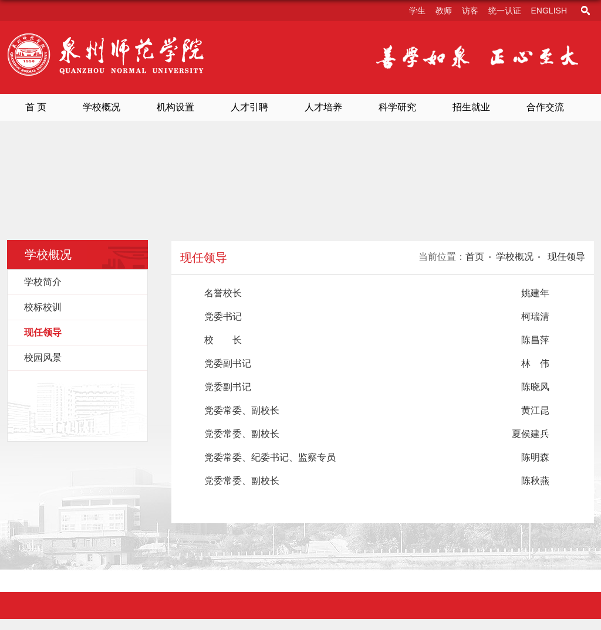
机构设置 (175, 107)
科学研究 (397, 107)
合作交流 (545, 107)
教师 (443, 10)
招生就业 (471, 107)
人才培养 (323, 107)
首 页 (35, 107)
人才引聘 (249, 107)
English (549, 10)
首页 (474, 257)
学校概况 (101, 107)
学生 (417, 10)
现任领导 (565, 257)
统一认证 (504, 10)
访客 (470, 10)
